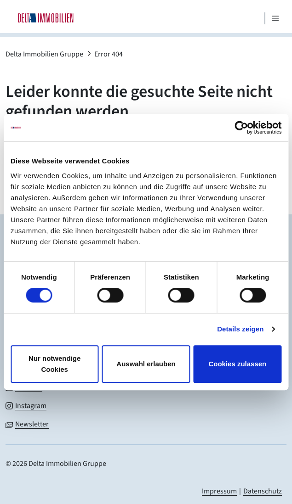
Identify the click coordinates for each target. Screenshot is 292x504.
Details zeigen (240, 329)
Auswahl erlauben (145, 364)
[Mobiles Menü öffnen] (275, 18)
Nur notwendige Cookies (54, 363)
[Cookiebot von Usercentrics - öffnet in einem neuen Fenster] (241, 127)
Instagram (30, 406)
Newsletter (32, 424)
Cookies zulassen (237, 364)
